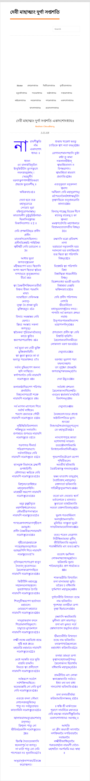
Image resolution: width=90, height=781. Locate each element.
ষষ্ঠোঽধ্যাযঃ (51, 93)
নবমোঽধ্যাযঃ (36, 100)
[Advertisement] (45, 58)
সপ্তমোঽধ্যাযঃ (66, 93)
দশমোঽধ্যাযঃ (51, 100)
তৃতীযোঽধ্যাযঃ (66, 85)
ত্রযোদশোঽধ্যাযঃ (52, 108)
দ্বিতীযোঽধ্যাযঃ (49, 85)
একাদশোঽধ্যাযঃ (67, 100)
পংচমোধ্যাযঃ (37, 93)
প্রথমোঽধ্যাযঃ (32, 85)
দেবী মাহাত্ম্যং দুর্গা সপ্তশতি (35, 12)
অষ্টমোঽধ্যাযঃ (20, 100)
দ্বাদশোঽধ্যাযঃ (35, 108)
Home (20, 85)
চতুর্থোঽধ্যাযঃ (21, 93)
